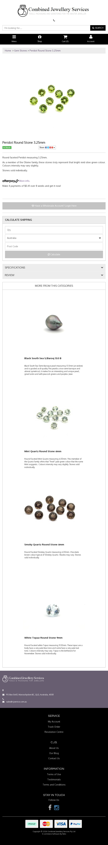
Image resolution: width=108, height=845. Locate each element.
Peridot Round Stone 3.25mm (45, 50)
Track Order (54, 726)
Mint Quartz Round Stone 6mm (42, 451)
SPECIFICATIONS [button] (15, 267)
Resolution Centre (54, 732)
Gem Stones (20, 50)
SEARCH (97, 27)
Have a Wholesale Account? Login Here (54, 205)
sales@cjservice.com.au (14, 702)
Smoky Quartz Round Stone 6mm (44, 544)
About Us (54, 748)
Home (8, 50)
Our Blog (54, 753)
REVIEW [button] (9, 275)
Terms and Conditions (54, 784)
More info (15, 180)
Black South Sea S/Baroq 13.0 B (42, 358)
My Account (54, 721)
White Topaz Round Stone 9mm (43, 637)
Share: (47, 147)
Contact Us (54, 758)
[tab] (54, 267)
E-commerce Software (50, 834)
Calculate (54, 254)
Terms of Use (54, 774)
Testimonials (54, 779)
